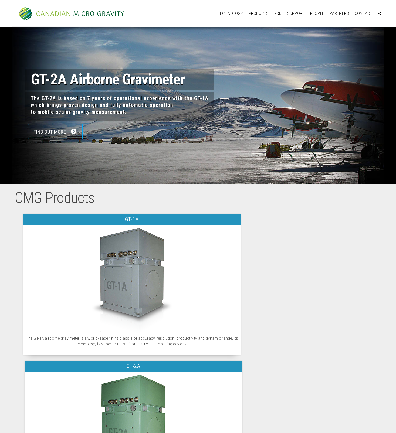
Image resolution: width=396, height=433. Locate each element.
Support (296, 13)
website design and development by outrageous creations (198, 424)
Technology (230, 13)
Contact (364, 13)
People (317, 13)
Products (259, 13)
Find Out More (57, 132)
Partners (339, 13)
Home (44, 403)
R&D (278, 13)
